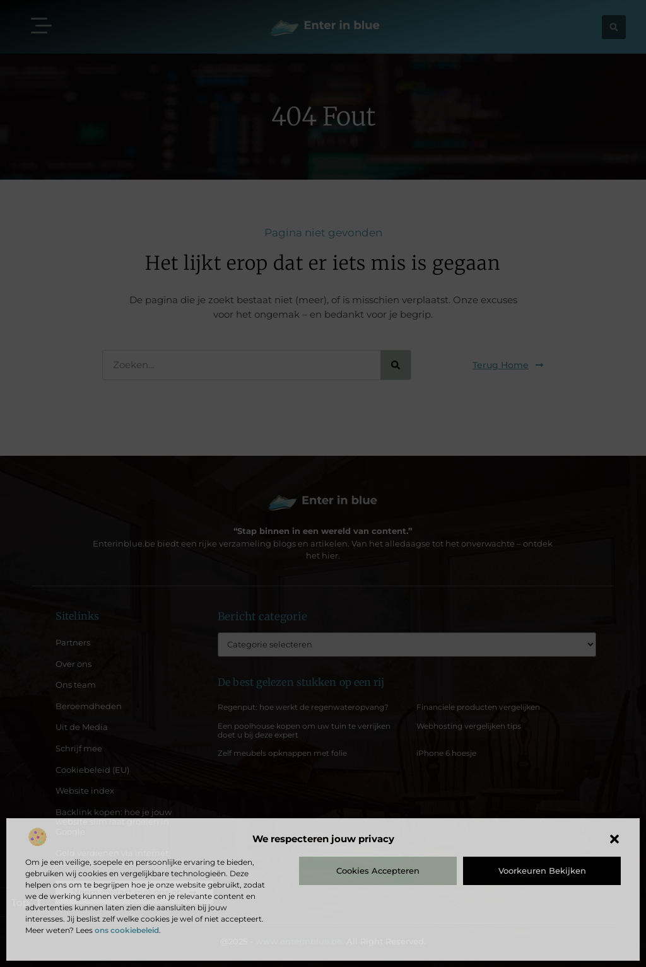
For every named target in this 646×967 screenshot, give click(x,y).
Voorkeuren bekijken (542, 871)
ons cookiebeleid (127, 930)
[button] (614, 839)
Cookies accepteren (378, 871)
